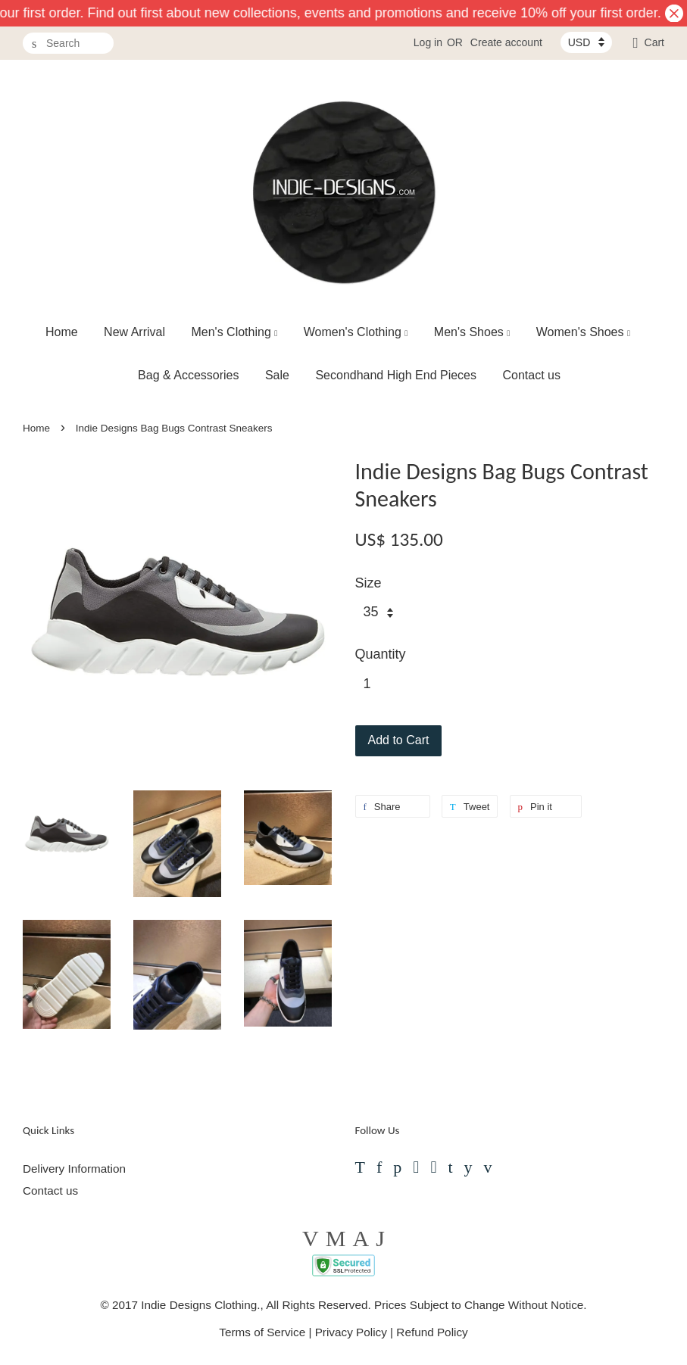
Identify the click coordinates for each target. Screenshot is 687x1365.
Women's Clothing (356, 332)
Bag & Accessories (188, 375)
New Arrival (134, 332)
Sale (277, 375)
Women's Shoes (583, 332)
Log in (428, 42)
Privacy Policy (351, 1332)
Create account (506, 42)
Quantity (380, 654)
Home (61, 332)
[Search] (68, 44)
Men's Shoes (472, 332)
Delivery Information (74, 1168)
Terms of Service (262, 1332)
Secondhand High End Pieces (395, 375)
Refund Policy (431, 1332)
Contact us (531, 375)
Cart (654, 42)
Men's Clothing (234, 332)
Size (368, 583)
